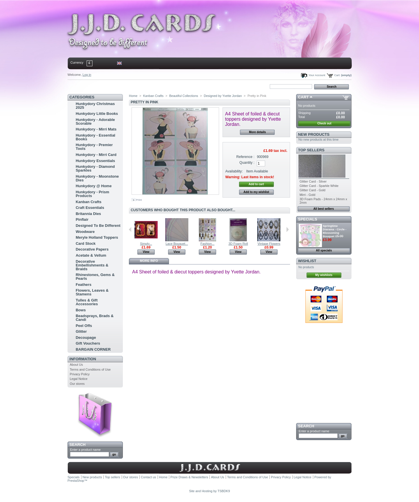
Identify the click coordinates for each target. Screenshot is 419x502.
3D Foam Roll (238, 243)
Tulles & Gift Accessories (87, 302)
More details (257, 132)
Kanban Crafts (88, 202)
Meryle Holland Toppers (97, 237)
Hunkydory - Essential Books (95, 137)
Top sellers (311, 150)
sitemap (115, 86)
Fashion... (207, 243)
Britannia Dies (88, 214)
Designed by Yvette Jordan (223, 96)
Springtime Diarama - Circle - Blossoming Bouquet (334, 231)
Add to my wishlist (256, 192)
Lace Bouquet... (176, 243)
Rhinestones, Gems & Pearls (95, 277)
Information (83, 359)
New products (313, 134)
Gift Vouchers (88, 343)
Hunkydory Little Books (97, 113)
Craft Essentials (90, 207)
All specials (324, 250)
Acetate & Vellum (91, 255)
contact (96, 86)
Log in (87, 74)
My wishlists (323, 275)
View (146, 251)
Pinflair (82, 219)
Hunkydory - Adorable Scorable (95, 121)
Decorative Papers (92, 249)
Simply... (146, 243)
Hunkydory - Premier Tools (94, 147)
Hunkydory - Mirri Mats (96, 129)
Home (77, 86)
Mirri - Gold (307, 194)
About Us (76, 364)
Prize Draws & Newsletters (189, 477)
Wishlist (307, 261)
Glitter (81, 331)
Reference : (245, 157)
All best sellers (323, 208)
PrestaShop (76, 480)
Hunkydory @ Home (94, 186)
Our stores (77, 383)
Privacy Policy (80, 374)
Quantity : (246, 163)
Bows (81, 310)
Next (287, 229)
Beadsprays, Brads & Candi (95, 318)
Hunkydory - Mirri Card (96, 154)
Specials (307, 219)
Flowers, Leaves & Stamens (92, 292)
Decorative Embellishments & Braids (92, 265)
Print (139, 199)
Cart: (337, 75)
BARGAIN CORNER (93, 349)
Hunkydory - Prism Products (92, 194)
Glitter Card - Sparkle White (319, 185)
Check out (324, 123)
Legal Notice (79, 378)
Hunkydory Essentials (95, 161)
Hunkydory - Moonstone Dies (97, 178)
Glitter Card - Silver (313, 181)
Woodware (85, 231)
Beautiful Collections (183, 96)
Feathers (83, 284)
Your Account (316, 75)
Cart (303, 97)
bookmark (134, 86)
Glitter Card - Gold (312, 190)
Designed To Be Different (98, 225)
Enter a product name (85, 449)
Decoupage (86, 337)
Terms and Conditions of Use (90, 369)
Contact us (148, 477)
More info (149, 260)
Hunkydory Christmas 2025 (95, 106)
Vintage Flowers (269, 243)
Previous (130, 229)
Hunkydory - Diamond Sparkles (95, 168)
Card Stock (86, 243)
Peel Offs (84, 325)
